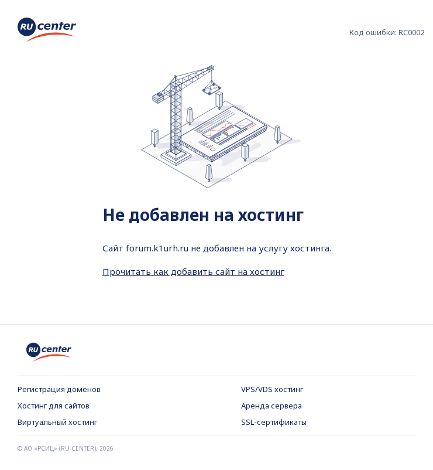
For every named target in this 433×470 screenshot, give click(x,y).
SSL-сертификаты (274, 422)
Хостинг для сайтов (54, 405)
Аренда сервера (271, 405)
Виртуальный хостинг (57, 422)
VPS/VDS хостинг (272, 389)
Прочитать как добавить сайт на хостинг (193, 271)
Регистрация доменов (59, 389)
